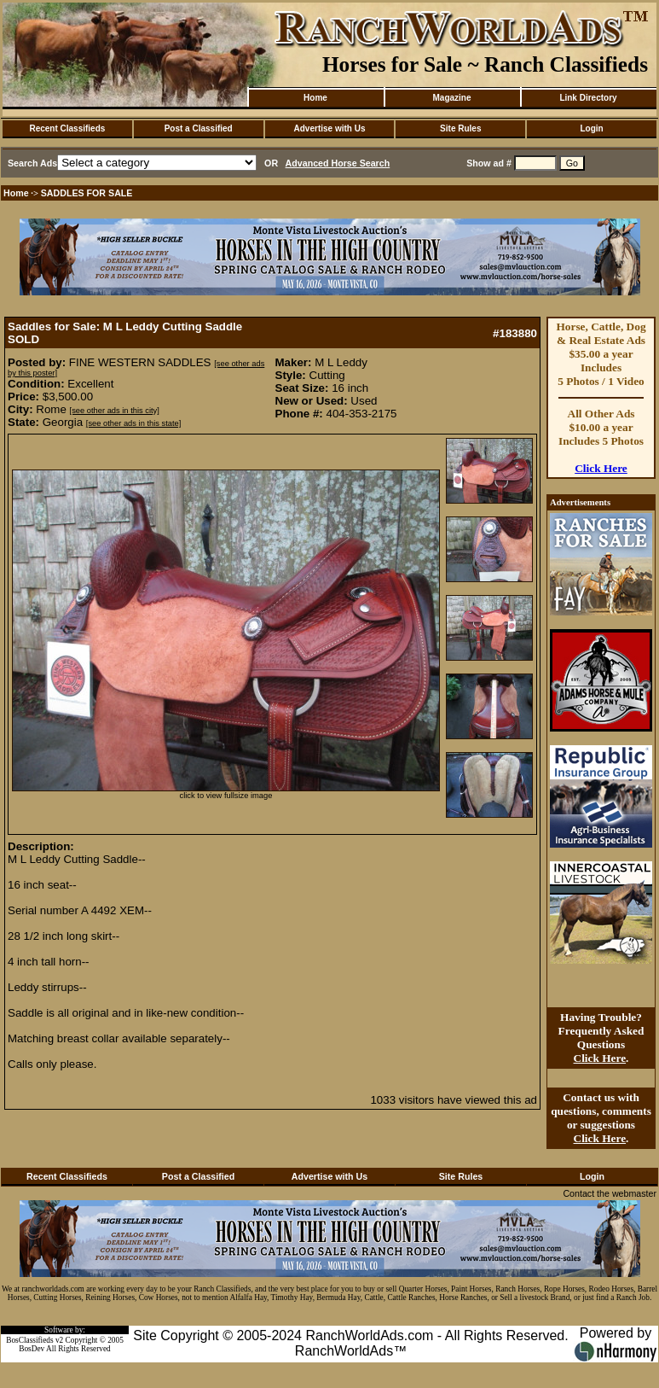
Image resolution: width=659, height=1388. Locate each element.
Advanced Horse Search (338, 163)
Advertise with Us (330, 128)
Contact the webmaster (609, 1193)
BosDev (31, 1348)
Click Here (601, 468)
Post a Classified (199, 128)
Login (591, 128)
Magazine (451, 97)
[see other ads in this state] (133, 423)
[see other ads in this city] (114, 410)
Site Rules (460, 128)
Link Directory (587, 97)
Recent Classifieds (67, 128)
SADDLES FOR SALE (87, 193)
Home (315, 97)
